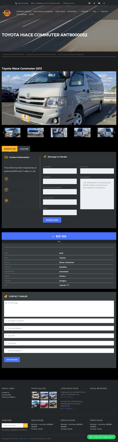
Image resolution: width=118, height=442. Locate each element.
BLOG (31, 14)
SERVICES (85, 11)
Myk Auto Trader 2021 (19, 438)
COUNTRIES (73, 11)
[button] (101, 437)
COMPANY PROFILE (23, 11)
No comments (67, 397)
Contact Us (5, 392)
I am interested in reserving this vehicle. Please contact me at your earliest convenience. (97, 194)
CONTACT (104, 11)
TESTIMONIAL (21, 14)
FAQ (95, 11)
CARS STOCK (60, 11)
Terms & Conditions (8, 397)
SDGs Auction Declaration (43, 11)
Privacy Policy (6, 395)
